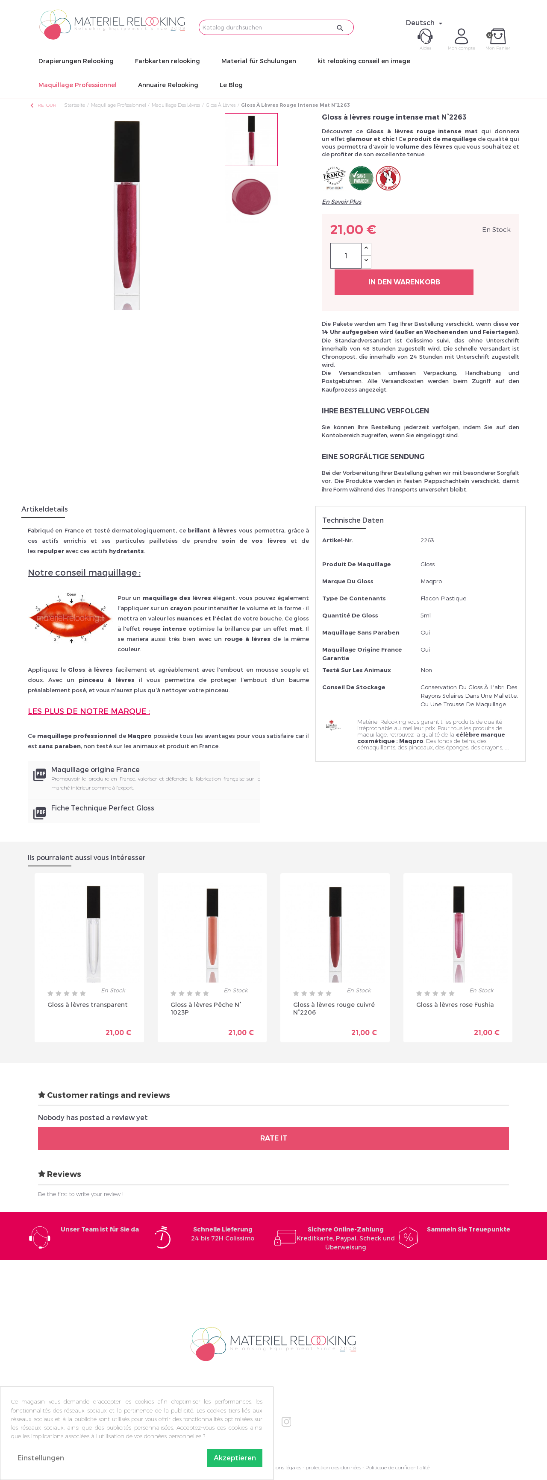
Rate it (273, 1138)
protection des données (333, 1467)
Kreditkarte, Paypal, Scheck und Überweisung (346, 1238)
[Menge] (346, 256)
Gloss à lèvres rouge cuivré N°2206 (334, 1008)
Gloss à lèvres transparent (87, 1004)
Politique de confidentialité (397, 1467)
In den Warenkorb (404, 282)
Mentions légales (281, 1467)
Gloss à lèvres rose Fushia (455, 1004)
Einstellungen (41, 1458)
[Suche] (276, 27)
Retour (43, 105)
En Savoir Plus (341, 201)
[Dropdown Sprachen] (425, 23)
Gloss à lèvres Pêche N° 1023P (206, 1008)
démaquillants (376, 747)
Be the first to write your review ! (81, 1193)
